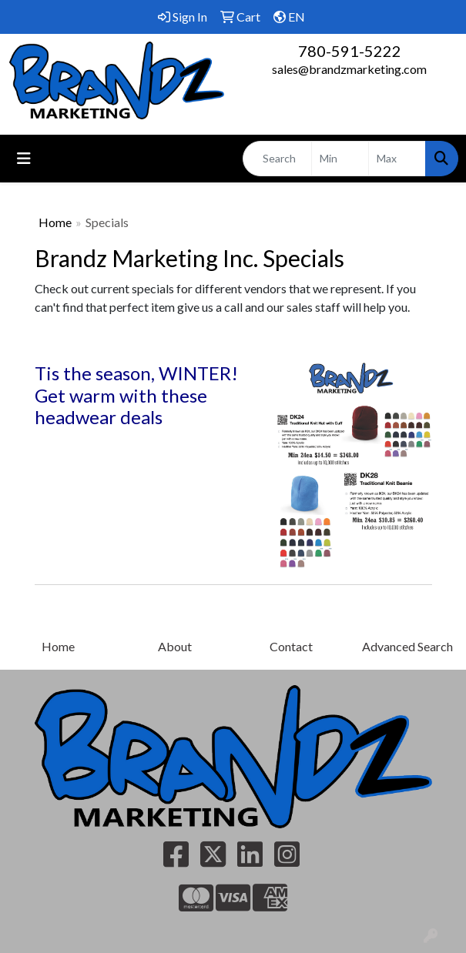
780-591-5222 (349, 51)
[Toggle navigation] (24, 158)
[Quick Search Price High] (397, 158)
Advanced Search (407, 646)
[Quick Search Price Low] (340, 158)
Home (55, 222)
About (175, 646)
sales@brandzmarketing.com (349, 69)
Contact (291, 646)
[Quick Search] (277, 158)
